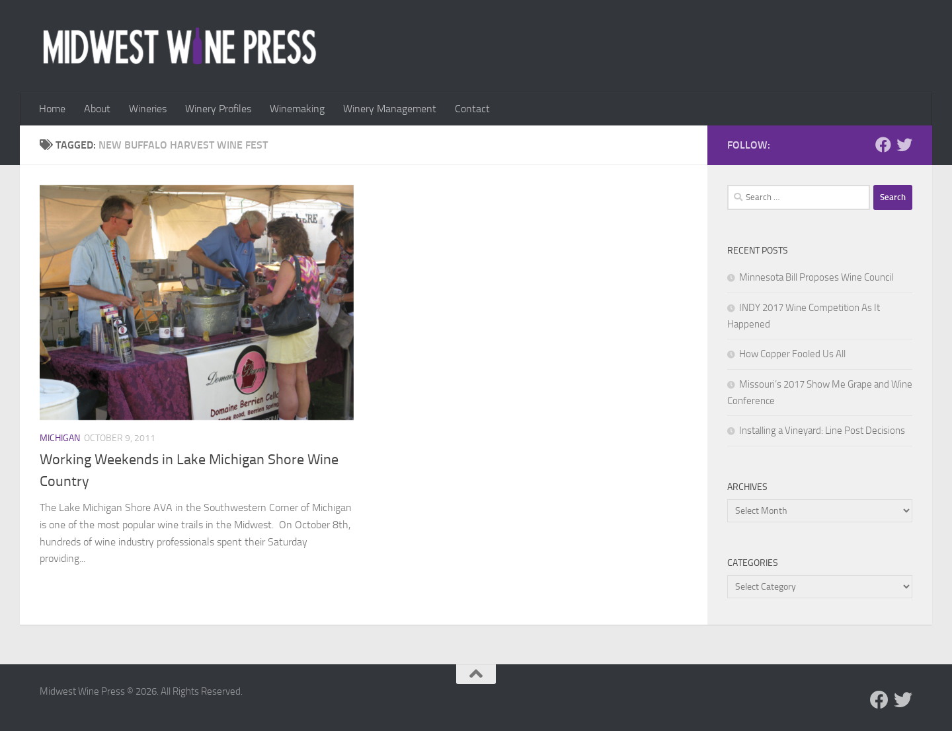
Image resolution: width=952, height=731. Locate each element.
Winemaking (297, 108)
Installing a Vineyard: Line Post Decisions (822, 430)
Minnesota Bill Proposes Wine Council (816, 277)
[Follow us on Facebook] (883, 145)
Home (52, 108)
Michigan (60, 438)
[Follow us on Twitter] (904, 145)
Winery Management (389, 108)
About (97, 108)
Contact (472, 108)
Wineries (148, 108)
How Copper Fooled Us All (792, 354)
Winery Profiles (218, 108)
